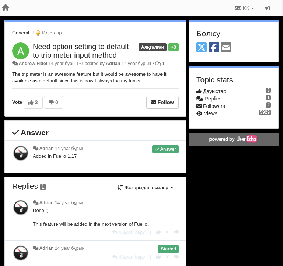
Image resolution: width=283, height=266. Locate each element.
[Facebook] (214, 47)
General (20, 32)
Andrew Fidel (32, 63)
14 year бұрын (69, 148)
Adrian (113, 63)
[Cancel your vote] (167, 232)
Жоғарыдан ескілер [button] (145, 187)
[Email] (226, 47)
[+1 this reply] (158, 232)
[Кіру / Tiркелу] (267, 8)
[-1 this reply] (176, 232)
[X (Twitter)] (201, 47)
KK (244, 8)
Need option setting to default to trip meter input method (81, 50)
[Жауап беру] (128, 232)
